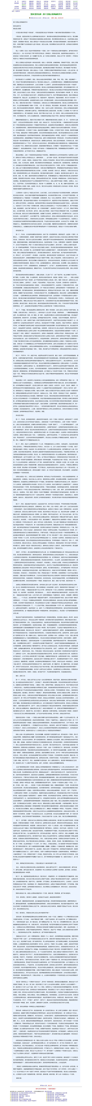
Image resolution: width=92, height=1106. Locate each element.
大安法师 (60, 3)
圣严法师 (75, 4)
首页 (13, 11)
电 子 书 (46, 3)
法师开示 (18, 11)
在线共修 (46, 1)
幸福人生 (39, 1)
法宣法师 (68, 3)
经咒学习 (53, 1)
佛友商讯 (39, 3)
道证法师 (68, 1)
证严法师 (75, 8)
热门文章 (16, 8)
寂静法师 (68, 6)
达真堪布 (68, 8)
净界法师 (68, 4)
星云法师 (75, 3)
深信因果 (39, 8)
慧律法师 (60, 4)
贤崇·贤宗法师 (28, 1091)
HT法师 (75, 6)
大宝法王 (60, 1)
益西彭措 (60, 8)
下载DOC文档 (46, 18)
